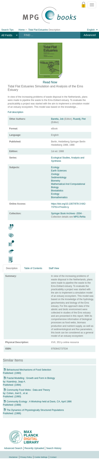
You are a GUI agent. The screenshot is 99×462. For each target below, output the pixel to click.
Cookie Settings (40, 457)
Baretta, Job (57, 119)
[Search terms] (48, 35)
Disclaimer (13, 457)
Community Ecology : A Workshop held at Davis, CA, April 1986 (37, 401)
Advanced (90, 35)
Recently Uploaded (34, 448)
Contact (53, 457)
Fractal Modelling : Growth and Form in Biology (29, 378)
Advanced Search (13, 448)
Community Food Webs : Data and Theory (26, 390)
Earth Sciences (59, 170)
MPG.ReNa (79, 216)
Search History (53, 448)
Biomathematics (59, 197)
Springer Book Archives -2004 (66, 213)
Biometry (55, 180)
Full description (15, 112)
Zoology (55, 174)
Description (12, 268)
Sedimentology (58, 177)
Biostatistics (57, 190)
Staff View (54, 268)
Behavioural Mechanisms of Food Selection (27, 369)
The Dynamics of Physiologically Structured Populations (33, 410)
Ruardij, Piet (79, 119)
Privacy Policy (26, 457)
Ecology (55, 167)
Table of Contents (33, 268)
